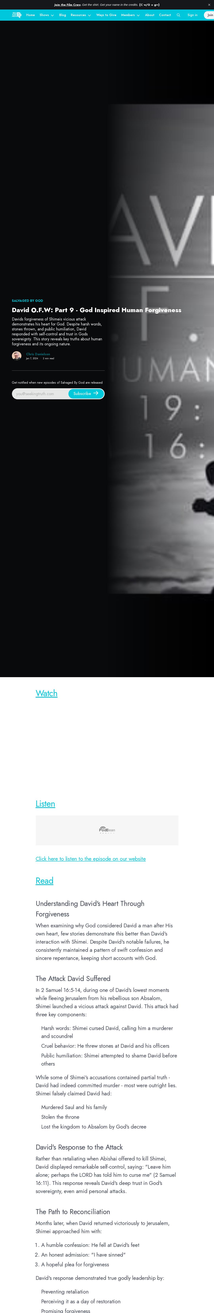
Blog (62, 15)
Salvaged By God (27, 300)
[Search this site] (178, 15)
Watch (47, 693)
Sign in (193, 15)
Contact (165, 15)
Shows (44, 15)
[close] (209, 5)
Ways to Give (106, 15)
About (149, 15)
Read (45, 880)
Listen (45, 803)
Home (30, 15)
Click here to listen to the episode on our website (91, 859)
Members (128, 15)
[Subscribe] (86, 394)
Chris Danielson (38, 354)
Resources (78, 15)
